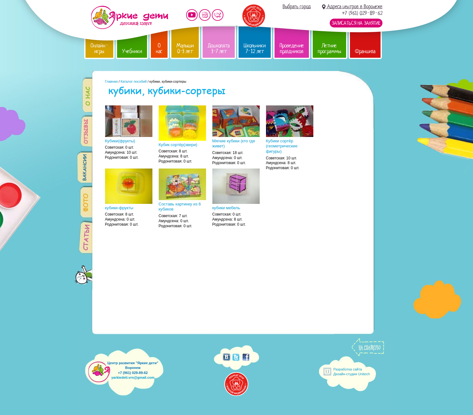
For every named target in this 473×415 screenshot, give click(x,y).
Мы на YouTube (192, 15)
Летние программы (329, 48)
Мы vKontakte (218, 15)
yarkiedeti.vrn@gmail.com (133, 377)
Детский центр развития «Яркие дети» (129, 17)
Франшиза (365, 51)
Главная (111, 81)
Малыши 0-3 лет (185, 48)
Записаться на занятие (356, 23)
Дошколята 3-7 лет (219, 48)
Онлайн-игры (99, 48)
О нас (159, 48)
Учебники (132, 51)
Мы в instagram (205, 15)
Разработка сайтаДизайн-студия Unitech (352, 371)
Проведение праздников (292, 48)
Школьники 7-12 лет (255, 48)
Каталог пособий (134, 81)
